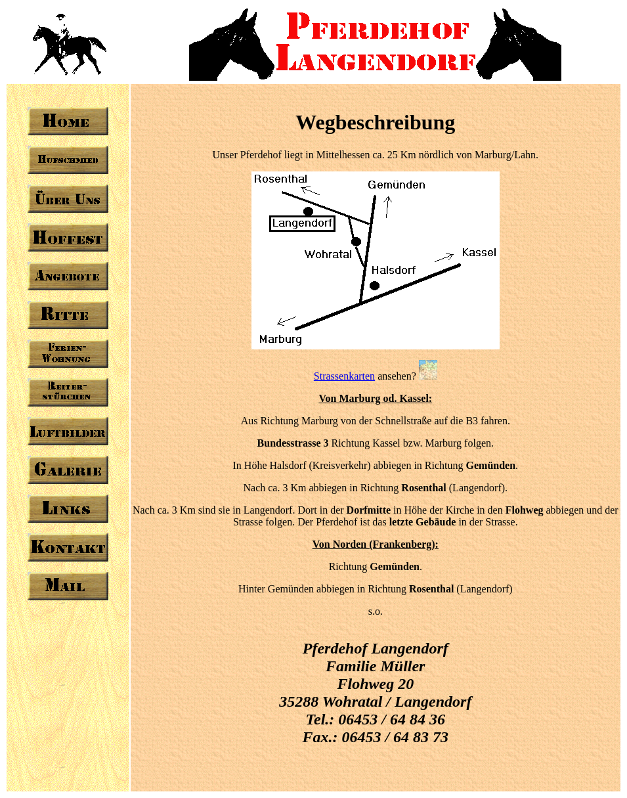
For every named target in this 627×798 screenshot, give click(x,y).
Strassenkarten (344, 376)
